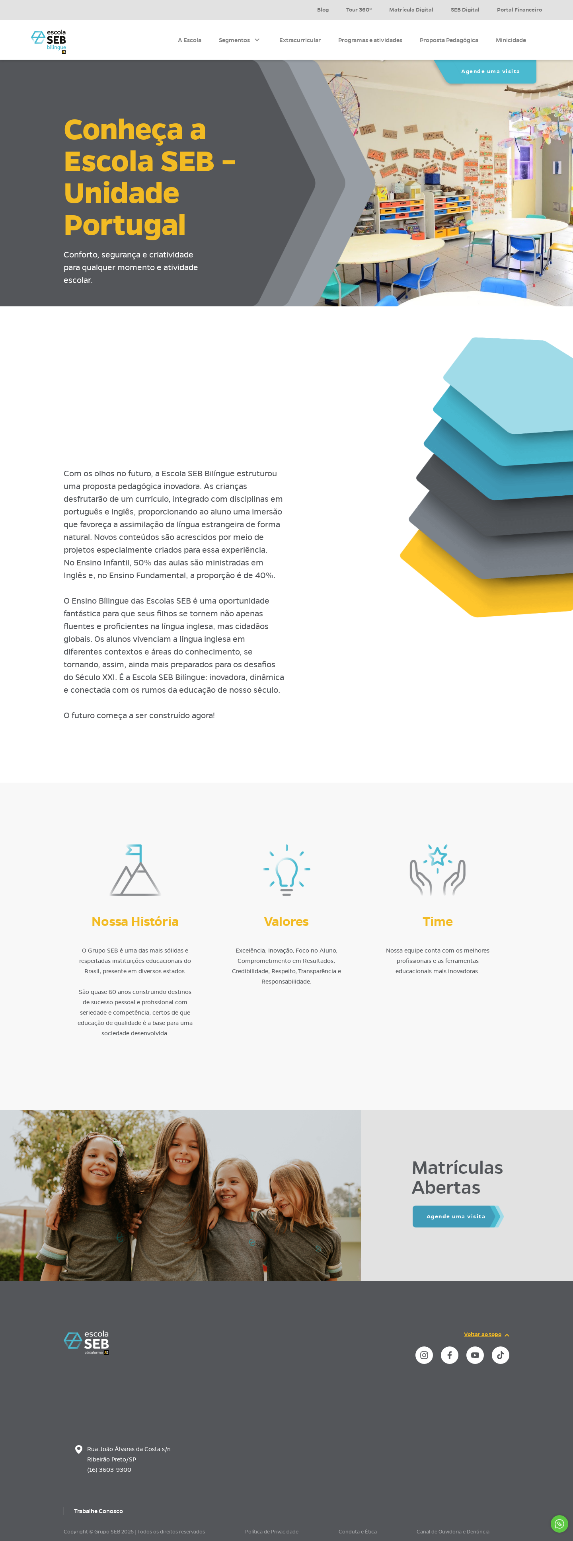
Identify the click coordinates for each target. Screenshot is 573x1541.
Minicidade (511, 40)
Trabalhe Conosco (98, 1511)
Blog (323, 9)
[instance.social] (424, 1355)
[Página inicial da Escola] (48, 41)
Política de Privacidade (271, 1532)
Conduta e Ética (358, 1532)
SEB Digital (465, 9)
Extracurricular (300, 40)
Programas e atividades (370, 40)
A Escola (189, 40)
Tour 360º (359, 9)
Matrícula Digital (411, 9)
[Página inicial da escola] (86, 1352)
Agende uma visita (490, 71)
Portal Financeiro (519, 9)
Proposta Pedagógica (449, 40)
